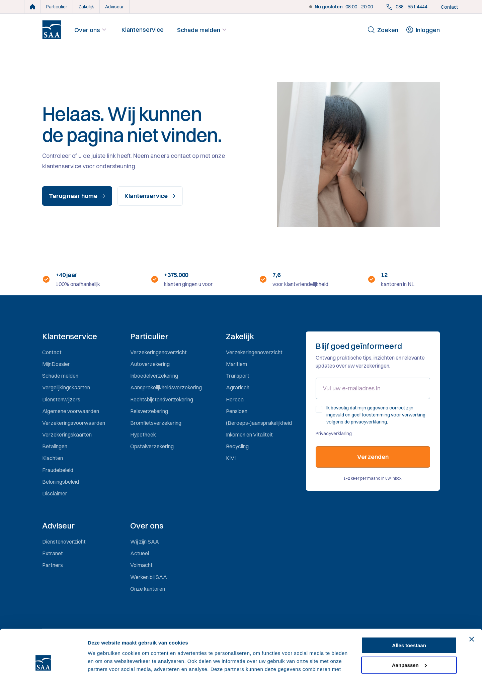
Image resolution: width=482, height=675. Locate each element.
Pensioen (236, 411)
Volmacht (141, 565)
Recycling (237, 446)
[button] (74, 336)
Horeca (235, 399)
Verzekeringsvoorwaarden (73, 422)
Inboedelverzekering (154, 375)
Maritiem (236, 364)
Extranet (52, 553)
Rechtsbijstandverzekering (161, 399)
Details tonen (103, 662)
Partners (52, 565)
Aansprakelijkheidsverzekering (166, 387)
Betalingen (54, 446)
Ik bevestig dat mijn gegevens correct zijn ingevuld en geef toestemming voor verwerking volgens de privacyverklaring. (375, 415)
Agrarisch (237, 387)
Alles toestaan (409, 603)
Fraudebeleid (57, 470)
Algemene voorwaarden (70, 411)
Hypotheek (143, 434)
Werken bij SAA (148, 577)
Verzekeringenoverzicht (158, 352)
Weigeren (409, 643)
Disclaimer (54, 493)
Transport (237, 375)
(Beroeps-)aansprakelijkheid (259, 422)
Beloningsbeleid (60, 481)
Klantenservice (143, 29)
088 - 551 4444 (406, 7)
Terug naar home (77, 196)
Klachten (52, 458)
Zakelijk (86, 7)
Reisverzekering (149, 411)
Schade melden (202, 30)
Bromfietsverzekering (155, 422)
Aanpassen (409, 623)
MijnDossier (56, 364)
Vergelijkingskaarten (66, 387)
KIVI (231, 458)
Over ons (91, 30)
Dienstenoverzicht (64, 541)
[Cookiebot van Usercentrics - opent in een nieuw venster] (43, 662)
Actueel (139, 553)
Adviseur (114, 7)
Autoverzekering (150, 364)
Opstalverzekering (152, 446)
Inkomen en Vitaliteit (249, 434)
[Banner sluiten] (471, 597)
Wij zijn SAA (144, 541)
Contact (449, 7)
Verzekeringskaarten (67, 434)
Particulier (56, 7)
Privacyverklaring (334, 433)
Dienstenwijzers (61, 399)
